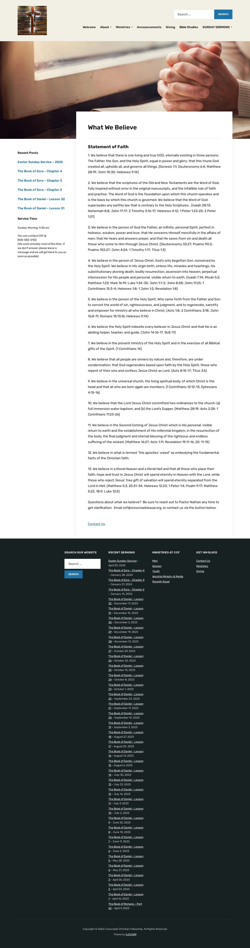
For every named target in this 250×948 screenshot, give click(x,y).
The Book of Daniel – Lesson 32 (41, 199)
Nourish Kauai (161, 581)
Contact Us (203, 561)
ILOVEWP (131, 934)
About (104, 27)
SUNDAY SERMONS (216, 27)
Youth (156, 571)
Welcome (89, 27)
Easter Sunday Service (122, 561)
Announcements (149, 27)
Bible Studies (188, 27)
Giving (170, 27)
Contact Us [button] (96, 524)
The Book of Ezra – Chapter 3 (40, 180)
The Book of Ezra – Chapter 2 (40, 190)
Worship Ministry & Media (167, 576)
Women (157, 566)
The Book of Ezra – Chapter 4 (40, 171)
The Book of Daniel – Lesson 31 (41, 208)
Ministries (123, 27)
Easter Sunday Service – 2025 (40, 162)
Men (155, 561)
